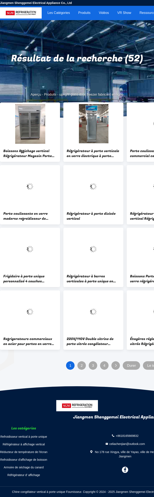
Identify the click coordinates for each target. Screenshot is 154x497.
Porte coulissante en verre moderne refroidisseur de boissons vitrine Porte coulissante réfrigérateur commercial (25, 216)
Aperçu (34, 13)
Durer (131, 366)
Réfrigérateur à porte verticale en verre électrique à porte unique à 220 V (93, 153)
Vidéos (104, 13)
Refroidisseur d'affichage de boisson (23, 459)
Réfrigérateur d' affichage (24, 475)
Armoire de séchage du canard (24, 467)
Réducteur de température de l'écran (24, 452)
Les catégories (59, 13)
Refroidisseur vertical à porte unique (23, 436)
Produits (84, 13)
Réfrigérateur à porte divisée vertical (91, 216)
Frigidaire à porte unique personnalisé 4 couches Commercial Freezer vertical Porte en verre (27, 279)
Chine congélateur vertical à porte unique (38, 491)
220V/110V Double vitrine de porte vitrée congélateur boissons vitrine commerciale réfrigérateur (91, 341)
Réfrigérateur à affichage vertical (24, 444)
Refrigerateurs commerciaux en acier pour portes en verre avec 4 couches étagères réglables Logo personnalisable (28, 341)
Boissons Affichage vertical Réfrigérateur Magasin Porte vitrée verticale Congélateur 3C (29, 153)
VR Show (124, 13)
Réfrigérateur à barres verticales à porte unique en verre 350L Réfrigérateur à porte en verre (90, 279)
